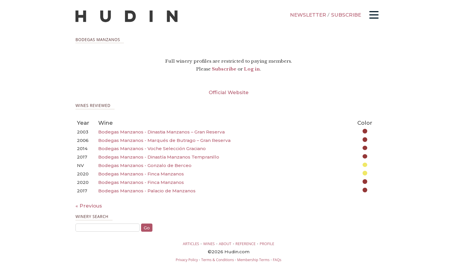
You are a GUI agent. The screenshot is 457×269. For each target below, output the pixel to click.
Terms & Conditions (217, 259)
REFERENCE (245, 243)
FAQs (277, 259)
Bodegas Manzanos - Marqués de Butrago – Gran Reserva (164, 140)
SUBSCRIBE (346, 15)
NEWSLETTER (308, 15)
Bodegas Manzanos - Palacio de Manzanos (147, 191)
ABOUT (225, 243)
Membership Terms (253, 259)
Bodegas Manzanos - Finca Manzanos (141, 174)
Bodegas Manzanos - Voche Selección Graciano (152, 148)
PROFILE (267, 243)
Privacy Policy (187, 259)
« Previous (88, 206)
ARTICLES (191, 243)
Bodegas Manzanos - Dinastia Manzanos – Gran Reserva (161, 132)
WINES (209, 243)
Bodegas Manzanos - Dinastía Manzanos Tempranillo (158, 157)
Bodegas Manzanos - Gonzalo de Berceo (144, 165)
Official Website (229, 92)
